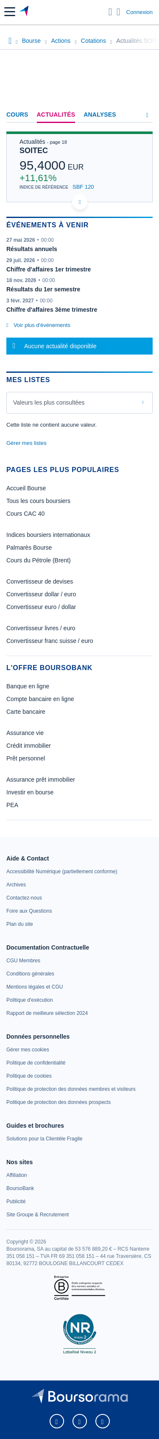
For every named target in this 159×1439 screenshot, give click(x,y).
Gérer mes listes (26, 443)
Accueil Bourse (26, 488)
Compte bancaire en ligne (40, 699)
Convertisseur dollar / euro (41, 594)
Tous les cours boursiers (38, 500)
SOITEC (34, 150)
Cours (17, 114)
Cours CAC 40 (25, 513)
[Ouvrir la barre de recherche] (110, 12)
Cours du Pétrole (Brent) (38, 560)
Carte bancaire (25, 711)
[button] (10, 11)
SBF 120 (83, 187)
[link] (61, 872)
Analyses (100, 114)
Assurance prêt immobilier (40, 779)
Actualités (56, 114)
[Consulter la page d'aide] (118, 12)
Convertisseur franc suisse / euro (49, 640)
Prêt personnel (25, 758)
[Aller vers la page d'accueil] (25, 12)
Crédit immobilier (28, 745)
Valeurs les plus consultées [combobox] (49, 402)
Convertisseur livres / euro (40, 628)
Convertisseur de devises (39, 581)
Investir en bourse (29, 792)
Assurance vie (25, 732)
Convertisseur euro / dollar (41, 607)
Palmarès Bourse (29, 547)
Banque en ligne (27, 686)
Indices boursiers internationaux (48, 534)
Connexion (139, 12)
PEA (12, 805)
